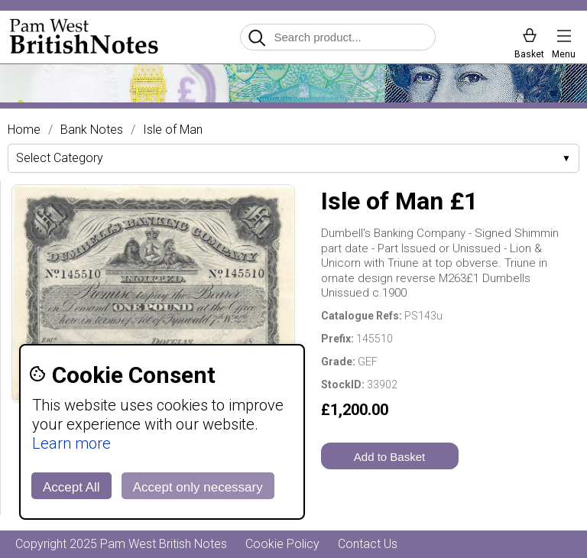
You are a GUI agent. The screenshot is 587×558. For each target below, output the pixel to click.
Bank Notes (91, 130)
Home (24, 130)
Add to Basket (389, 456)
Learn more (71, 443)
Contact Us (367, 544)
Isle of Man (173, 130)
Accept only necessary (198, 487)
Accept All (71, 487)
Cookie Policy (282, 544)
